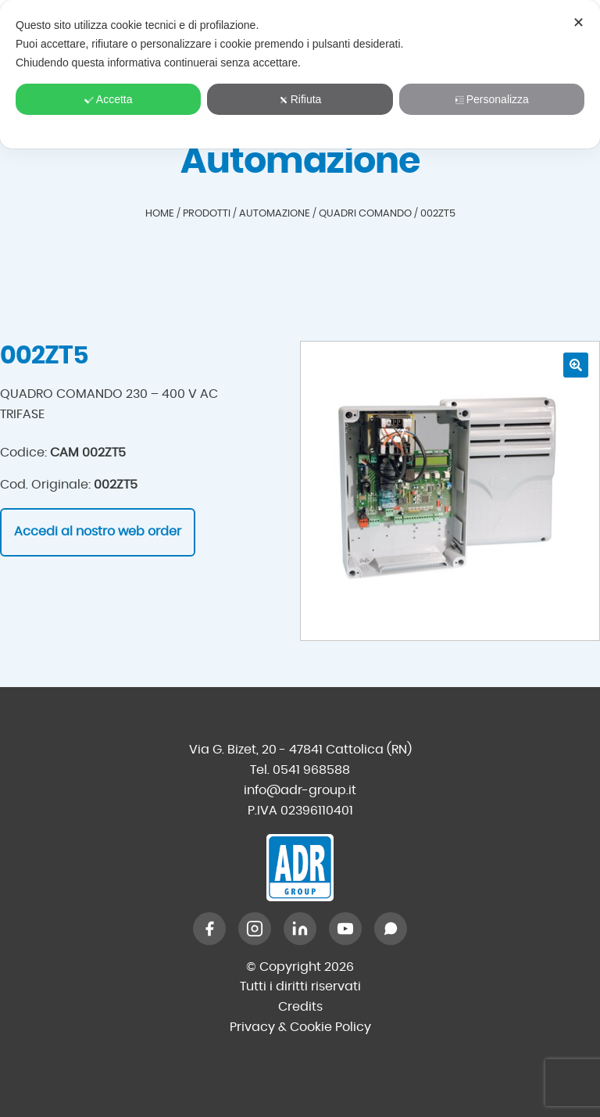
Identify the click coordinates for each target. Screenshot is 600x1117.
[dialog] (300, 74)
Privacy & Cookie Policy (300, 1027)
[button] (575, 365)
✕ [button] (578, 22)
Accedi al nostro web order (97, 531)
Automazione (274, 214)
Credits (300, 1007)
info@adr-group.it (300, 790)
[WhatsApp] (390, 928)
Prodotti (206, 214)
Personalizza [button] (492, 99)
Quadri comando (365, 214)
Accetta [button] (108, 99)
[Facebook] (209, 928)
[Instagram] (254, 928)
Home (159, 214)
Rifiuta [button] (300, 99)
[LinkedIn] (300, 928)
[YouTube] (345, 928)
